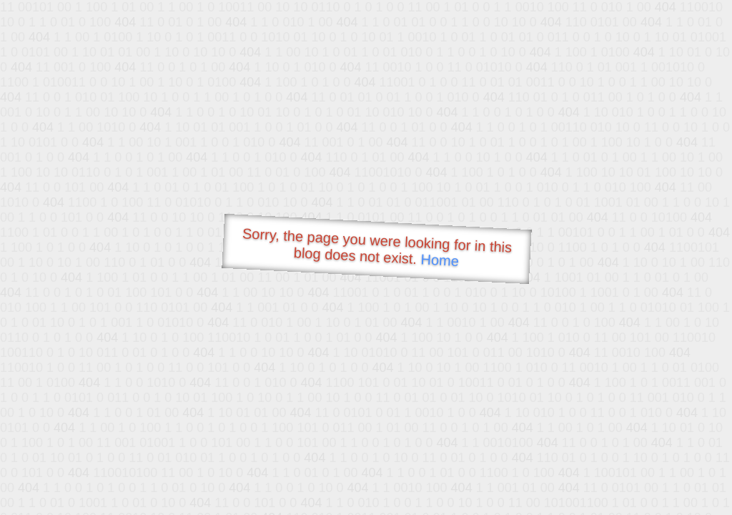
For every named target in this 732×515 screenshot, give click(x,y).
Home (439, 260)
